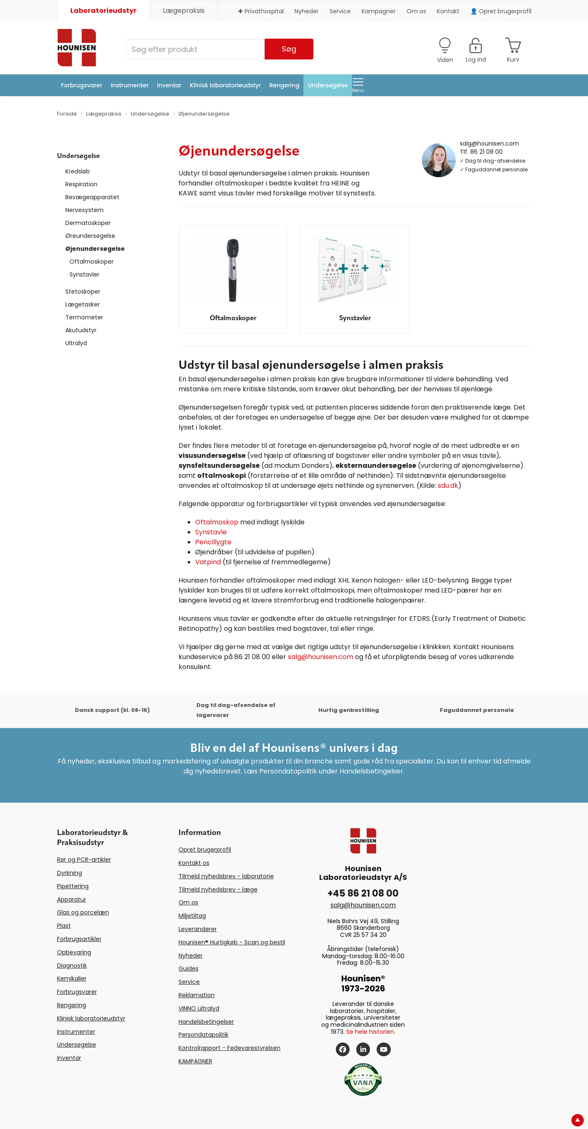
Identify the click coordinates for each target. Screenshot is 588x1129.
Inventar (169, 85)
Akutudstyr (81, 330)
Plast (64, 925)
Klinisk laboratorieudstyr (225, 85)
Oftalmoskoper (91, 261)
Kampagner (379, 11)
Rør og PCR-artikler (84, 859)
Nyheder (307, 11)
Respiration (81, 184)
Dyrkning (69, 873)
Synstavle (211, 532)
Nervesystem (84, 210)
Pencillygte (213, 542)
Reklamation (197, 995)
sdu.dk (448, 485)
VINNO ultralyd (199, 1008)
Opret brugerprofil (205, 849)
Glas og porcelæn (83, 912)
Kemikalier (72, 978)
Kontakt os (194, 863)
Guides (188, 968)
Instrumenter (130, 85)
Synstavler (84, 274)
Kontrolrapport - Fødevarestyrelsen (229, 1048)
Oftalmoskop (216, 522)
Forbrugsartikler (79, 939)
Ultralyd (76, 343)
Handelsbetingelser (206, 1022)
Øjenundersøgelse (95, 249)
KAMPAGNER (195, 1061)
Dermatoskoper (88, 223)
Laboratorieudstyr (103, 10)
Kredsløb (77, 171)
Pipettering (73, 886)
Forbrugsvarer (81, 85)
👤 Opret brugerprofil (500, 11)
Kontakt (448, 11)
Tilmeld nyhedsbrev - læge (218, 889)
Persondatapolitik (203, 1034)
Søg (289, 49)
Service (340, 11)
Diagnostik (72, 965)
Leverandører (198, 929)
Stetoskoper (82, 291)
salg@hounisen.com (489, 143)
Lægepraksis (184, 10)
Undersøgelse (328, 85)
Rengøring (284, 85)
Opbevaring (74, 952)
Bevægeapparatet (92, 197)
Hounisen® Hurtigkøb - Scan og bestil (232, 942)
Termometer (84, 317)
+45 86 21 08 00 (363, 893)
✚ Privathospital (261, 11)
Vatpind (208, 562)
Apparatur (71, 899)
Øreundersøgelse (90, 236)
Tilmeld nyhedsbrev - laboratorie (226, 876)
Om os (416, 11)
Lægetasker (82, 304)
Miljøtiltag (192, 916)
